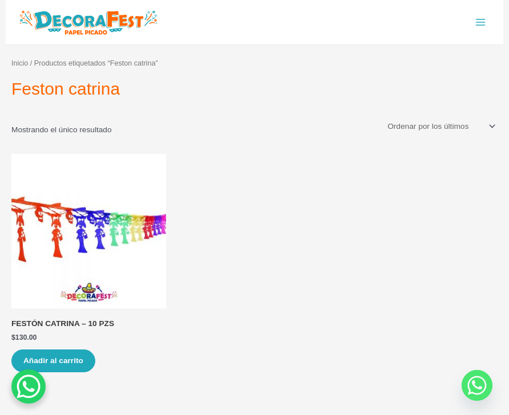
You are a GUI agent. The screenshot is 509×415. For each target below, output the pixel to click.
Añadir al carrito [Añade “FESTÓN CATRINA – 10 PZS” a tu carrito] (53, 360)
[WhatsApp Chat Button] (28, 386)
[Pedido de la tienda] (440, 126)
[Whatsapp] (477, 385)
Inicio (19, 63)
